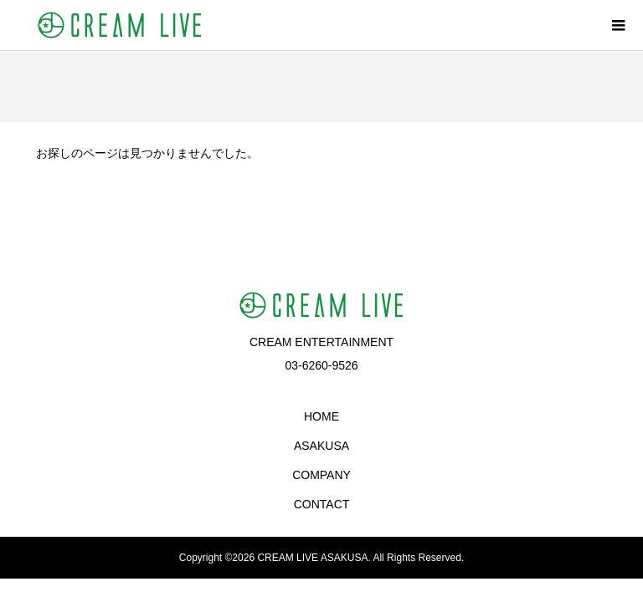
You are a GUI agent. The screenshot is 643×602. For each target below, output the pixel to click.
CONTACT (322, 504)
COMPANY (321, 475)
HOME (321, 416)
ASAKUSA (321, 445)
